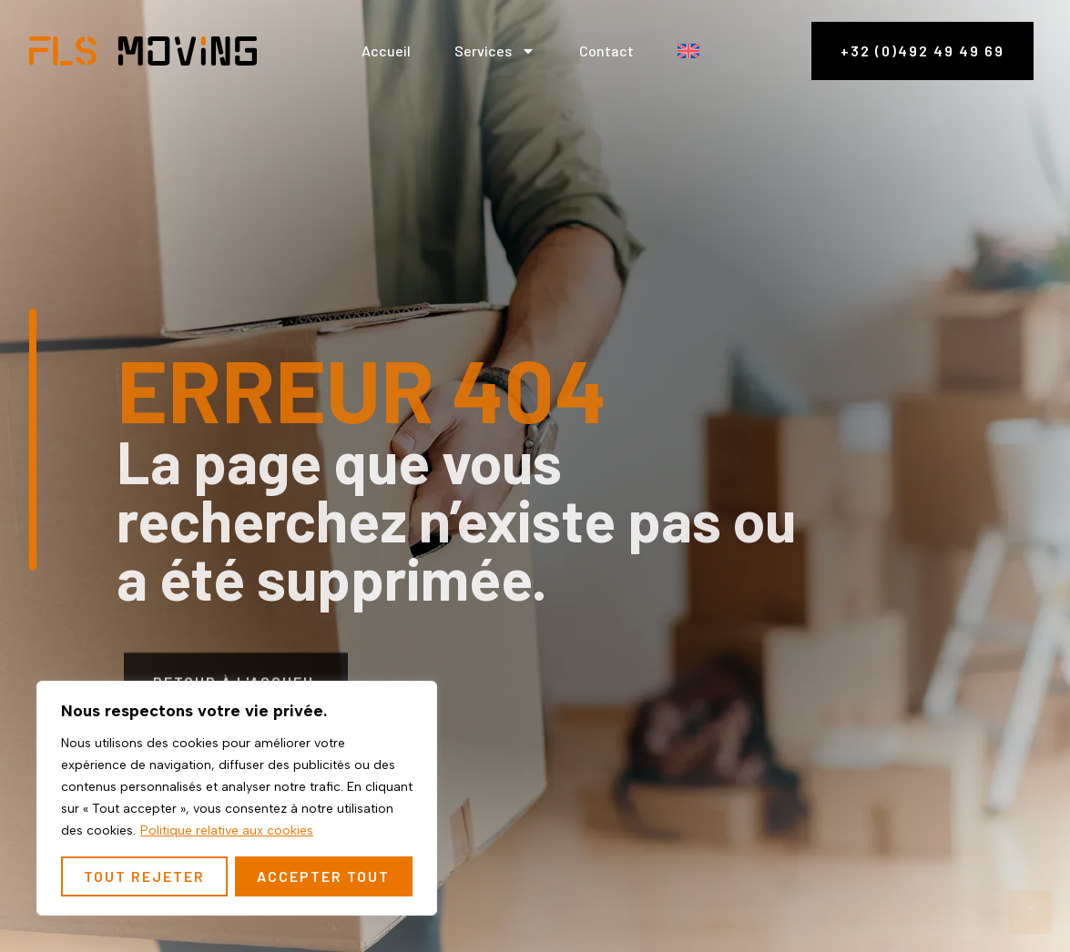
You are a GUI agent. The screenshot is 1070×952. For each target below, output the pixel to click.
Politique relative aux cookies (226, 830)
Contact (606, 50)
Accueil (386, 50)
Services (494, 51)
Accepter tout (323, 876)
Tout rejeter (144, 876)
